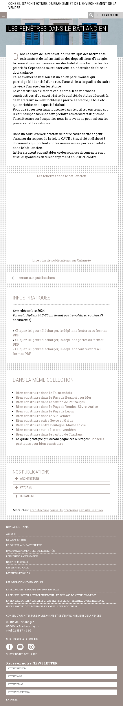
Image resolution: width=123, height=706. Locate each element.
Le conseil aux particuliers (24, 545)
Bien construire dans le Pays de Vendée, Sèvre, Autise (57, 407)
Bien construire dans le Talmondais (44, 393)
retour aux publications (37, 278)
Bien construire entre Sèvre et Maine (44, 420)
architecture (39, 510)
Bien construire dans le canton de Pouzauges (50, 402)
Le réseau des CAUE (108, 15)
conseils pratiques (64, 510)
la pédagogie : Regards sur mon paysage (32, 589)
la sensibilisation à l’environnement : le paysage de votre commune (51, 595)
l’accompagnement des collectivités (30, 550)
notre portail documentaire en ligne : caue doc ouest (41, 606)
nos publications (17, 562)
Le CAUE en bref (16, 539)
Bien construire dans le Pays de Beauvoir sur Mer (54, 397)
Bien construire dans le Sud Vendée (43, 416)
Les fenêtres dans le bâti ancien (61, 176)
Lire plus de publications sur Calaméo (61, 260)
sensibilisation (91, 510)
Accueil (11, 533)
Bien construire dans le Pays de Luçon (45, 411)
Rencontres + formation (22, 556)
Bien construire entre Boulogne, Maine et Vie (51, 425)
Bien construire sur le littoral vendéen (46, 430)
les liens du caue (17, 567)
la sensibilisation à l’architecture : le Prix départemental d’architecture (55, 600)
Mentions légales (18, 573)
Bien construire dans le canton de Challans (49, 434)
